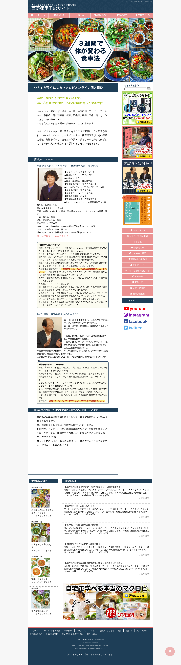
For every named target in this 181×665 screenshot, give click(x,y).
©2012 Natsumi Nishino (85, 640)
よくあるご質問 (137, 253)
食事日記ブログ (36, 634)
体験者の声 (100, 15)
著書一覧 (137, 282)
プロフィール (143, 15)
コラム (80, 15)
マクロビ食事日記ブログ (137, 271)
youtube (135, 308)
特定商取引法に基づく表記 (72, 634)
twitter (133, 327)
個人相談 (59, 15)
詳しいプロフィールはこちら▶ (53, 236)
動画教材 (121, 15)
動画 (120, 631)
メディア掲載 (137, 288)
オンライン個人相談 (137, 236)
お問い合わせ (148, 1)
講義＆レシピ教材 (137, 259)
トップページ (38, 15)
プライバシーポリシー (137, 1)
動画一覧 (137, 276)
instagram (136, 315)
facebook (136, 321)
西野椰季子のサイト (53, 7)
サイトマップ (125, 1)
